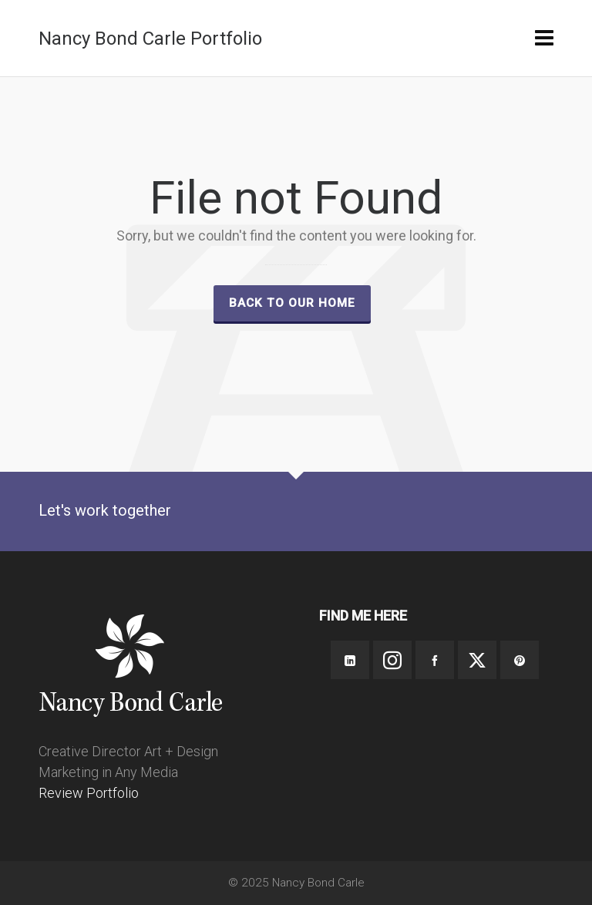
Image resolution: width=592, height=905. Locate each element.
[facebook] (434, 660)
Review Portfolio (89, 793)
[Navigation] (544, 38)
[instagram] (392, 660)
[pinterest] (519, 660)
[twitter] (477, 660)
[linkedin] (350, 660)
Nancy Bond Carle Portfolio (150, 38)
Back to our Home (292, 303)
